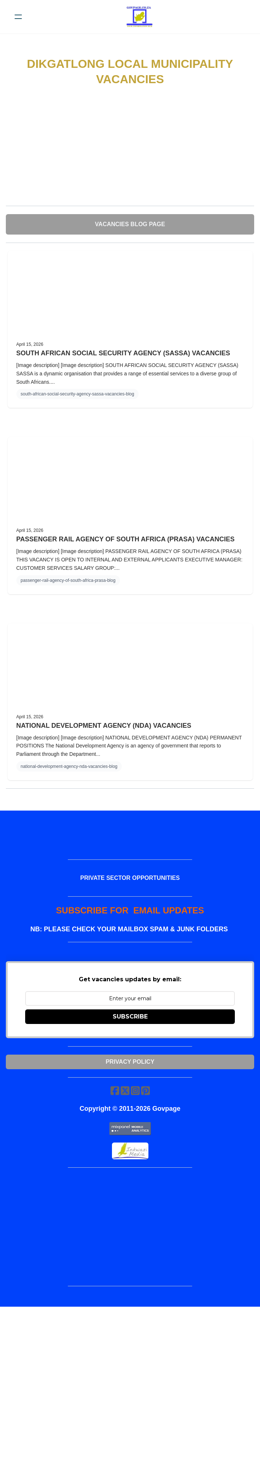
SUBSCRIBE (130, 1016)
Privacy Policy (130, 1062)
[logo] (139, 17)
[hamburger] (18, 17)
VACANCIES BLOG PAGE (130, 224)
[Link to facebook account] (114, 1090)
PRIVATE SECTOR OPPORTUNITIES (130, 878)
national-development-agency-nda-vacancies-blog (69, 766)
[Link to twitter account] (125, 1090)
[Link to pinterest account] (145, 1090)
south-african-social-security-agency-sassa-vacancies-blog (77, 394)
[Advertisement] (130, 147)
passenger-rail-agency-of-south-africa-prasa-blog (68, 580)
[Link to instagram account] (135, 1090)
